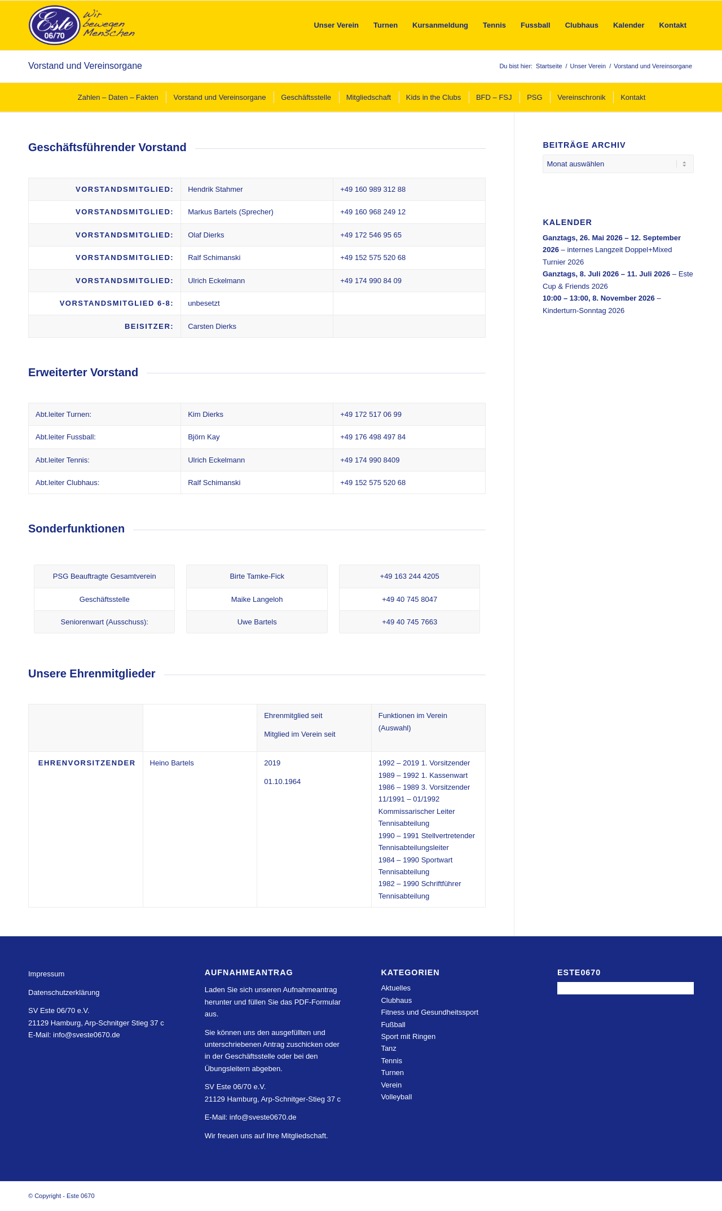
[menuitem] (336, 25)
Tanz (388, 1048)
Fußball (393, 1024)
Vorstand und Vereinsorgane (85, 66)
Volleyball (396, 1097)
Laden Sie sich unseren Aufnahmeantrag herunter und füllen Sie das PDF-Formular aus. (273, 1001)
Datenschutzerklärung (63, 992)
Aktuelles (396, 988)
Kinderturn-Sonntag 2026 (583, 310)
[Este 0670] (82, 25)
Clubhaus (396, 1000)
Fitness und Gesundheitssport (429, 1012)
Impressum (46, 974)
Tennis (391, 1060)
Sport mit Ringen (408, 1036)
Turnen (392, 1072)
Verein (391, 1085)
